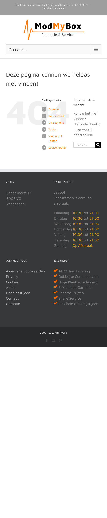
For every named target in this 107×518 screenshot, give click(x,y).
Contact (12, 298)
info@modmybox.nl (53, 7)
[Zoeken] (98, 145)
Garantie (13, 304)
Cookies (12, 282)
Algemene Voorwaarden (25, 271)
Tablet (52, 129)
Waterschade (56, 116)
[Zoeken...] (84, 145)
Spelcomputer (57, 147)
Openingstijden (18, 293)
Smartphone (56, 122)
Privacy (12, 276)
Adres (10, 287)
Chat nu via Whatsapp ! (55, 4)
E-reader (54, 109)
